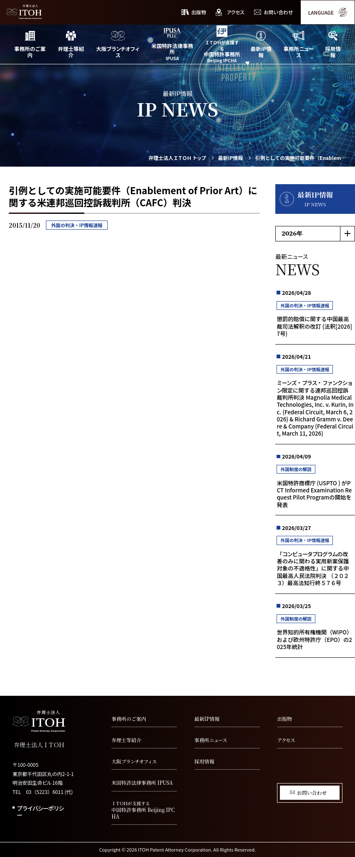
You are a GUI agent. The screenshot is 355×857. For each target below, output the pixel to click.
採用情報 (204, 761)
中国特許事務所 (144, 810)
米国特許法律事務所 (142, 782)
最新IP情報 (230, 158)
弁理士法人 (177, 158)
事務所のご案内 (128, 718)
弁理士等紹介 (126, 739)
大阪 (133, 761)
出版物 (284, 718)
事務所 (210, 739)
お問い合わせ (312, 792)
